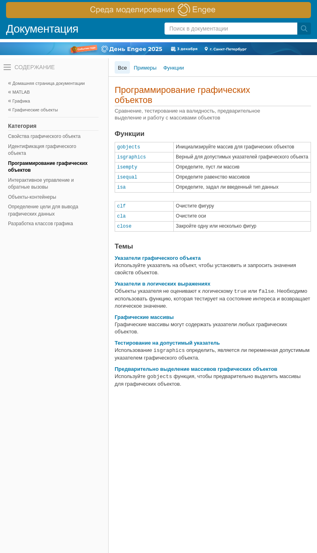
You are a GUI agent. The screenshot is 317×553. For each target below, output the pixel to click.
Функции (173, 68)
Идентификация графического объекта (42, 150)
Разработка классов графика (40, 223)
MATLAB (21, 92)
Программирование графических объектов (48, 166)
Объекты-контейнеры (32, 197)
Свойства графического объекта (44, 136)
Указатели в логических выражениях (162, 284)
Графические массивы (144, 317)
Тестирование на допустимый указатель (167, 343)
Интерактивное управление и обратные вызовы (41, 183)
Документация (42, 29)
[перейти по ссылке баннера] (158, 10)
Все (122, 68)
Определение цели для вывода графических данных (43, 210)
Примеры (145, 68)
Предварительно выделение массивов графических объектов (196, 369)
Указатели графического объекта (158, 258)
